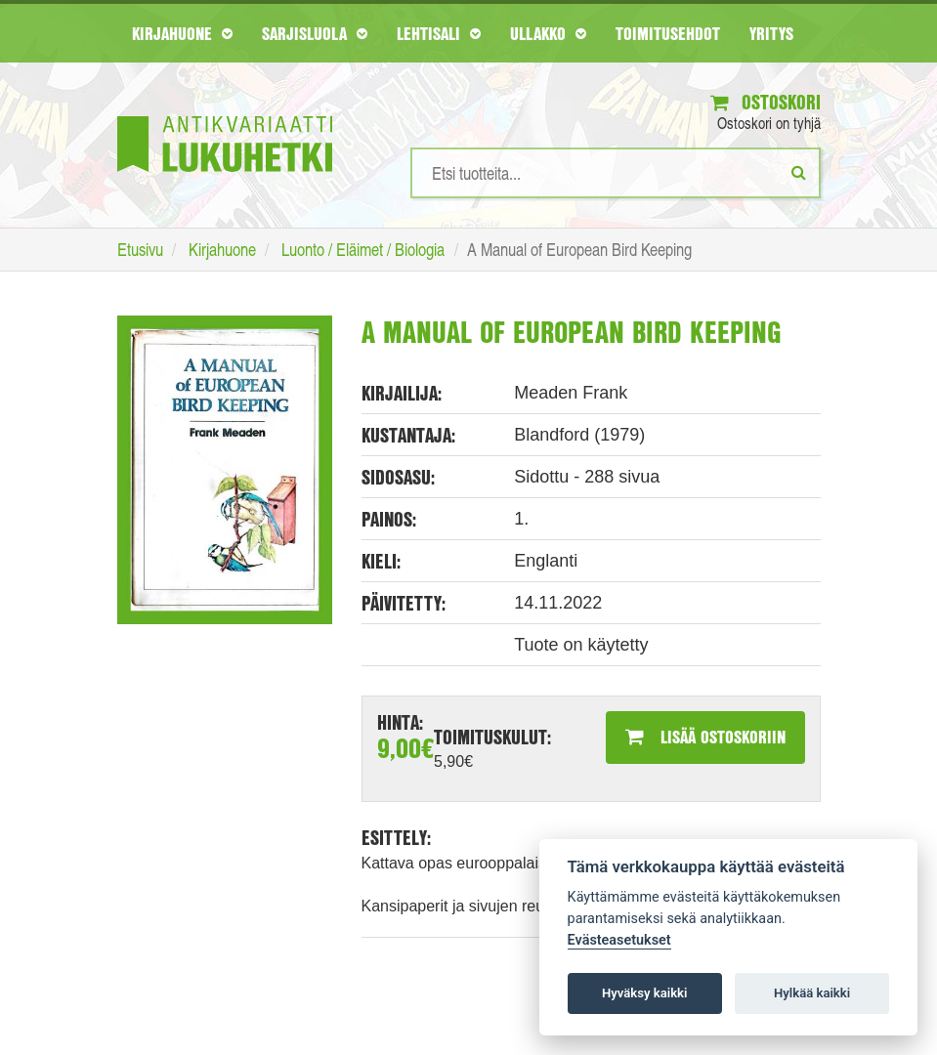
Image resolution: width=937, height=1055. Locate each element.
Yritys (771, 33)
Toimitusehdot (668, 33)
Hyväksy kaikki (644, 993)
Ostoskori (765, 102)
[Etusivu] (224, 115)
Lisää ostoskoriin (705, 736)
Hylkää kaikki (812, 993)
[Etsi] (798, 172)
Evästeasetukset (619, 940)
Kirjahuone (182, 33)
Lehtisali (439, 33)
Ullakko (548, 33)
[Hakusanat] (615, 173)
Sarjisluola (314, 33)
